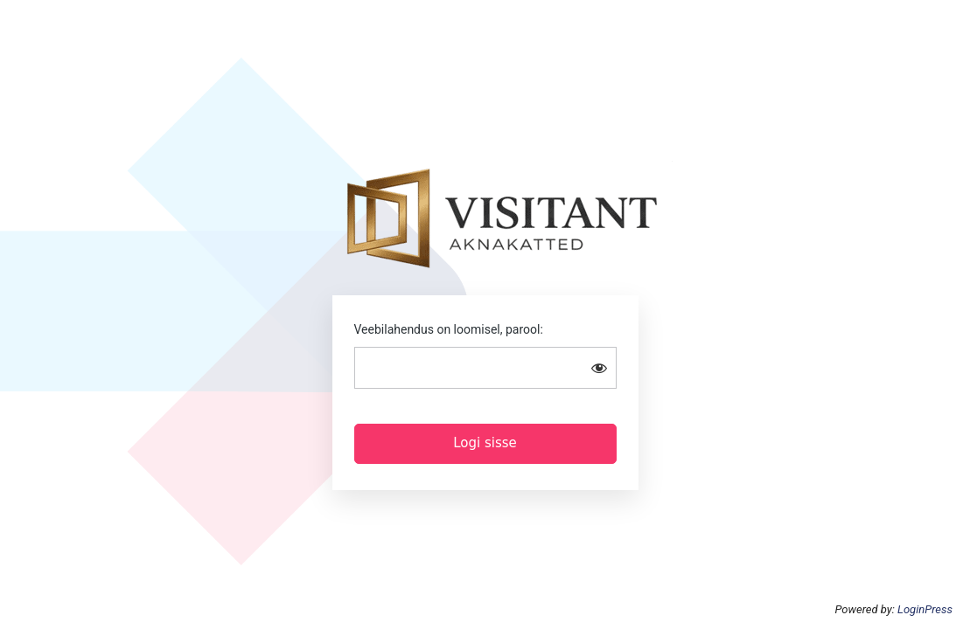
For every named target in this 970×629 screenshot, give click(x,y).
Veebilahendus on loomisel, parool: (448, 329)
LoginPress (925, 609)
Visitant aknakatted (502, 215)
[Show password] (599, 368)
